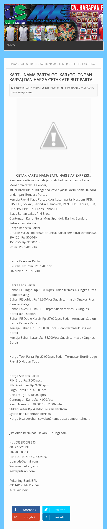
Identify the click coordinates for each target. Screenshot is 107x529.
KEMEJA (21, 92)
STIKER (29, 92)
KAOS (83, 87)
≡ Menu (10, 44)
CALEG (76, 87)
